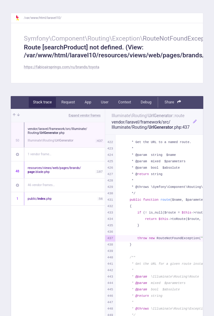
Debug (146, 102)
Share (172, 102)
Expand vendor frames (85, 115)
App (88, 102)
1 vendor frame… (39, 154)
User (105, 102)
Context (124, 102)
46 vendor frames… (41, 185)
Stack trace (42, 102)
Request (68, 102)
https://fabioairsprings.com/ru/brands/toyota (61, 67)
